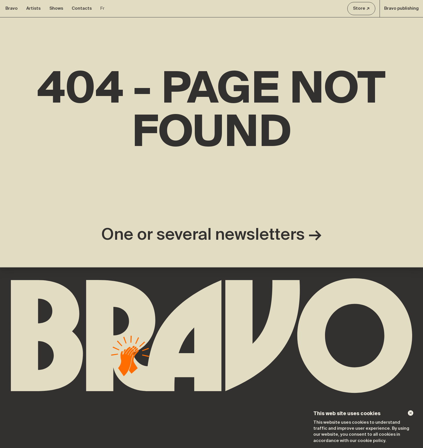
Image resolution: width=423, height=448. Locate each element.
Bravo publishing (401, 8)
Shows (56, 8)
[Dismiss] (410, 413)
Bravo (11, 8)
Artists (33, 8)
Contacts (82, 8)
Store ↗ (361, 8)
